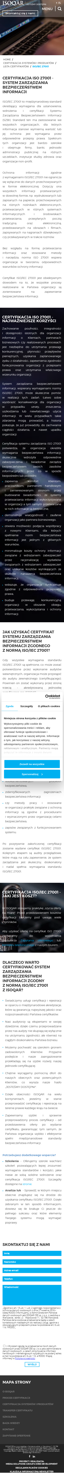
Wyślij (32, 1364)
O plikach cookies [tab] (49, 706)
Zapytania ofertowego (36, 940)
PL (59, 2)
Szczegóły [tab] (26, 706)
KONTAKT (8, 1429)
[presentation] (32, 1337)
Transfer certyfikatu (18, 1410)
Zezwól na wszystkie (32, 764)
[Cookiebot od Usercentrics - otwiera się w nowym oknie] (45, 696)
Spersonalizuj (32, 774)
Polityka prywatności (25, 1358)
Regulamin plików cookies (32, 1468)
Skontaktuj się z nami (20, 13)
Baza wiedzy (11, 1423)
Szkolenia (10, 1416)
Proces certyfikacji (16, 1397)
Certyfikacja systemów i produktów (28, 63)
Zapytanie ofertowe (16, 1435)
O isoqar (9, 1391)
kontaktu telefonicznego (18, 945)
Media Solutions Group (20, 1464)
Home (7, 59)
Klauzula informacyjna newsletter (32, 1472)
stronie (27, 1184)
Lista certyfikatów (16, 66)
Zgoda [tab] (9, 706)
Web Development (47, 1464)
